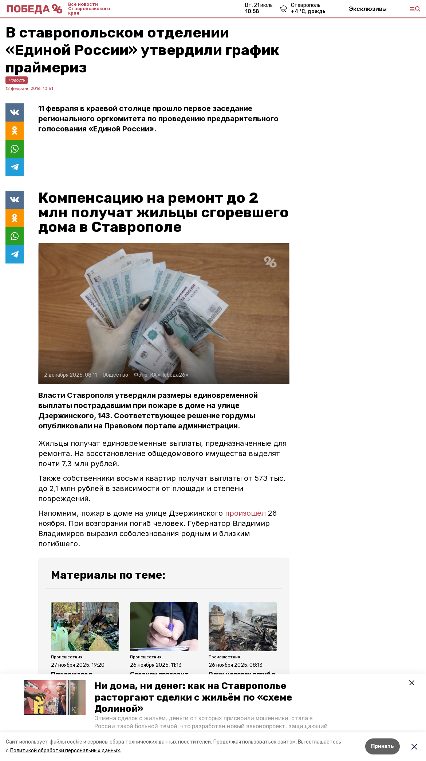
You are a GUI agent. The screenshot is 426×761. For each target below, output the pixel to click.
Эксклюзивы (368, 8)
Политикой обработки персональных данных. (65, 751)
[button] (55, 697)
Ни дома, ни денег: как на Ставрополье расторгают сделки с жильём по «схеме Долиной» (193, 697)
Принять (382, 746)
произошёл (245, 513)
